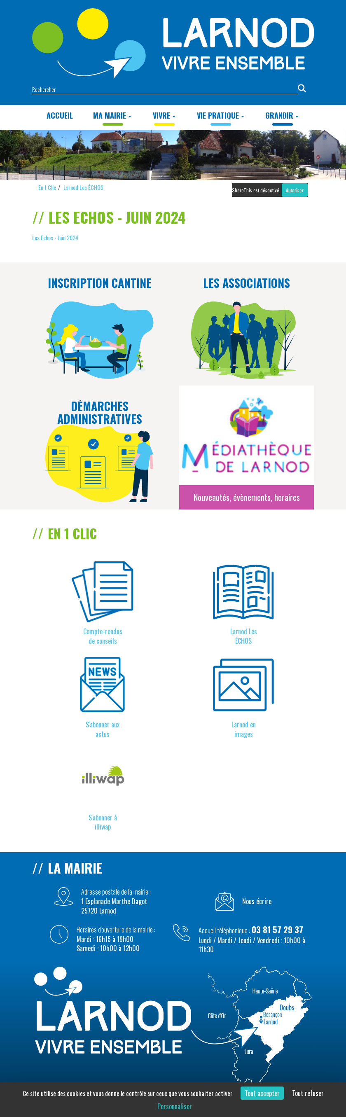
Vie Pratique (220, 115)
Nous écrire (256, 901)
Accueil (60, 115)
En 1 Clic (47, 187)
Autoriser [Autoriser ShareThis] (295, 190)
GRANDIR (282, 115)
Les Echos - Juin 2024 (55, 237)
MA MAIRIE (112, 115)
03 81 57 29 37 (277, 929)
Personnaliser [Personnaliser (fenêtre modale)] (174, 1106)
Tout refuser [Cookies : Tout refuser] (308, 1093)
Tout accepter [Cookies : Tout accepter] (262, 1093)
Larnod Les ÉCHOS (83, 187)
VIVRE (164, 115)
